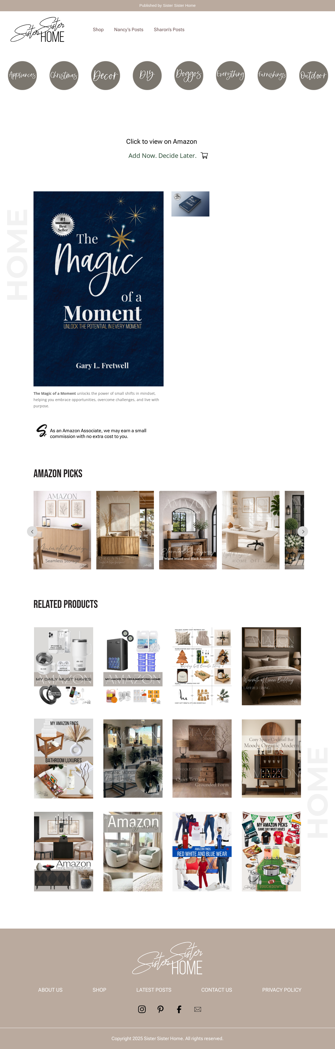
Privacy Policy (282, 990)
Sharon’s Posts (169, 29)
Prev (32, 531)
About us (50, 990)
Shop (98, 29)
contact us (216, 990)
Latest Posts (153, 990)
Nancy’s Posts (128, 29)
